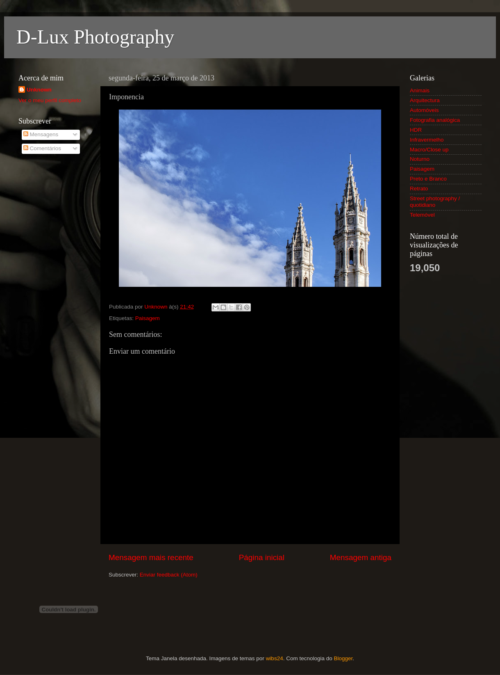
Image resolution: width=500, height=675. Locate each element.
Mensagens (41, 134)
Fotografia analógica (435, 120)
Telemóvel (422, 215)
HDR (416, 130)
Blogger (343, 658)
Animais (420, 90)
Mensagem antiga (360, 557)
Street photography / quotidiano (435, 201)
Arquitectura (425, 100)
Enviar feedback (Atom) (169, 575)
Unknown (39, 90)
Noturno (420, 159)
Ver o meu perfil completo (49, 100)
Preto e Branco (428, 179)
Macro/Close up (429, 149)
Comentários (42, 148)
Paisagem (147, 318)
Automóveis (424, 110)
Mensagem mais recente (151, 557)
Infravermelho (427, 140)
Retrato (419, 188)
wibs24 (274, 658)
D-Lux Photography (95, 37)
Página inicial (261, 557)
